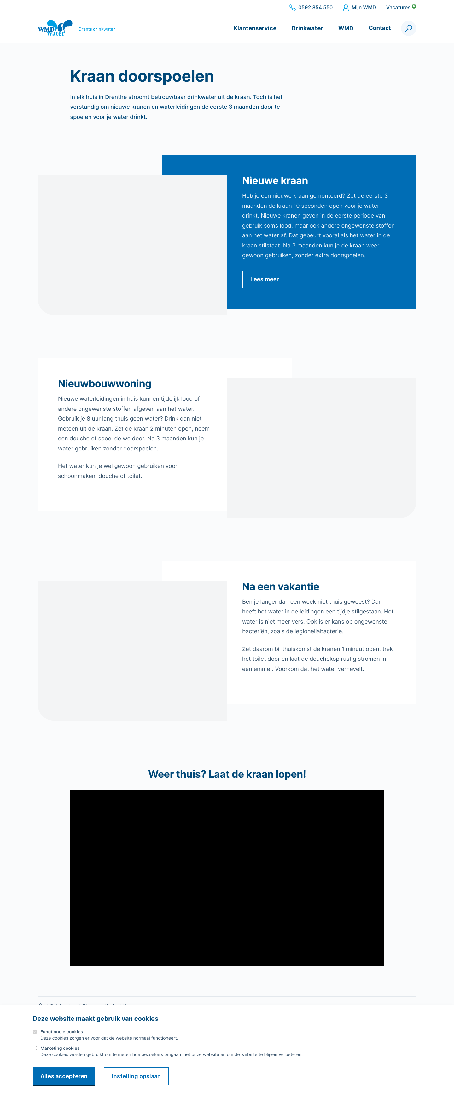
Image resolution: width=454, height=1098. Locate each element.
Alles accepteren (64, 1076)
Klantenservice (255, 28)
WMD (345, 28)
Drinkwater (307, 28)
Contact (380, 28)
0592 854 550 (311, 7)
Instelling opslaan (136, 1076)
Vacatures (401, 7)
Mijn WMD (359, 7)
